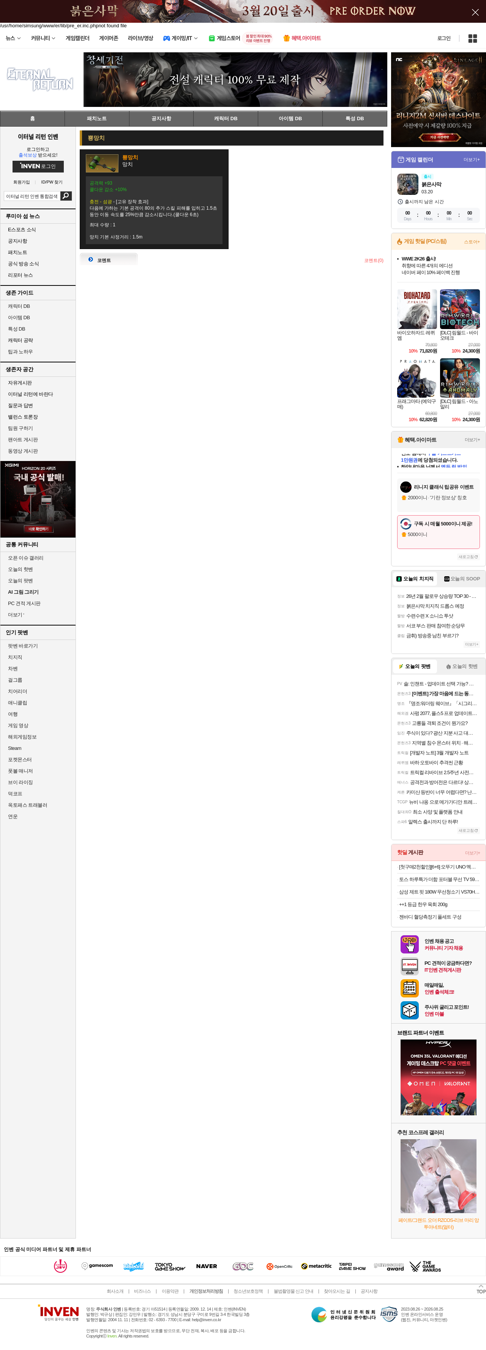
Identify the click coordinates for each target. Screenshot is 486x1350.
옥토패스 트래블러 (27, 805)
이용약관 (170, 1291)
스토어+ (472, 242)
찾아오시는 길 (337, 1291)
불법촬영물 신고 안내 (293, 1291)
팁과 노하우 (20, 351)
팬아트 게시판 (23, 439)
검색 (66, 196)
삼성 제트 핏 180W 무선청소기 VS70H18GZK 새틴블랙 (439, 892)
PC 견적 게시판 (24, 603)
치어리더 (17, 691)
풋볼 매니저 (20, 770)
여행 (12, 714)
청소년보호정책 (248, 1291)
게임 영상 (18, 725)
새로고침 (466, 557)
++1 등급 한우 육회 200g (423, 904)
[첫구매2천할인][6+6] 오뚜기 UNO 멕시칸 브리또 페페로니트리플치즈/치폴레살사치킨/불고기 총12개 (439, 867)
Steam (14, 748)
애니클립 (17, 702)
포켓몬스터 (20, 759)
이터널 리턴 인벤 (38, 136)
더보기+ (472, 159)
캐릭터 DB (19, 306)
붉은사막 (431, 184)
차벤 (12, 668)
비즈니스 (142, 1291)
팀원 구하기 (20, 428)
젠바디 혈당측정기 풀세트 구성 (430, 917)
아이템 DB (19, 317)
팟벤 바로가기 (23, 645)
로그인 (443, 38)
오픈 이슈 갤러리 (26, 557)
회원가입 (21, 182)
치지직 (15, 657)
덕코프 (15, 793)
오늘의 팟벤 (20, 580)
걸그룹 (15, 679)
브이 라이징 (20, 782)
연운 (12, 816)
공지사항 (369, 1291)
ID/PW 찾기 (52, 182)
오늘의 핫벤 (20, 569)
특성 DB (16, 328)
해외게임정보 (22, 736)
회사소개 (115, 1291)
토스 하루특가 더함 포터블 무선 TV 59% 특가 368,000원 (439, 879)
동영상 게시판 (23, 450)
